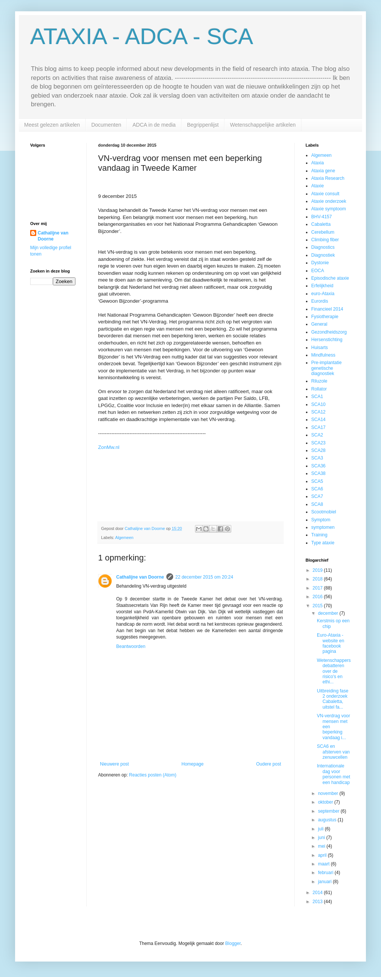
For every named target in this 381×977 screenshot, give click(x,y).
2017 (318, 588)
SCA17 (318, 427)
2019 (318, 570)
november (329, 793)
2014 (318, 892)
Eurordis (319, 301)
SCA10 (318, 404)
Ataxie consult (325, 193)
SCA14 (318, 419)
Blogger (233, 943)
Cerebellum (322, 232)
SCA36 (318, 466)
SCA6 (317, 489)
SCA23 (318, 443)
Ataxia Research (327, 178)
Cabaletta (320, 224)
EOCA (317, 270)
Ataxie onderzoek (328, 201)
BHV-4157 (321, 216)
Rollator (319, 389)
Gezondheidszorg (329, 332)
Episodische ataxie (330, 278)
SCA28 (318, 450)
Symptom (320, 519)
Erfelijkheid (322, 285)
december (329, 613)
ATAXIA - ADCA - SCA (141, 36)
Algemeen (124, 537)
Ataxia (317, 162)
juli (321, 829)
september (329, 811)
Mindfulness (323, 355)
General (319, 324)
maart (324, 864)
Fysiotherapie (324, 316)
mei (322, 846)
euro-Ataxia (322, 293)
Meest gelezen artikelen (52, 125)
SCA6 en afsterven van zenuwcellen (333, 752)
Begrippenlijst (203, 125)
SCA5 (317, 481)
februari (326, 872)
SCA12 (318, 412)
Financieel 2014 (327, 309)
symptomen (323, 527)
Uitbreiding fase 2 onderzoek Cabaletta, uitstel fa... (332, 699)
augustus (328, 819)
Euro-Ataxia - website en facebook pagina (330, 643)
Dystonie (320, 262)
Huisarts (319, 347)
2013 (318, 901)
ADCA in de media (153, 125)
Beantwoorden (130, 646)
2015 (318, 605)
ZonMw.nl (108, 447)
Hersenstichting (327, 339)
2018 (318, 579)
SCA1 (317, 396)
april (323, 855)
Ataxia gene (323, 170)
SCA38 (318, 473)
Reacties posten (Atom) (152, 775)
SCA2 (317, 435)
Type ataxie (322, 542)
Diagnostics (323, 247)
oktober (326, 802)
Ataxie (317, 185)
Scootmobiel (323, 512)
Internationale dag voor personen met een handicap (333, 774)
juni (322, 837)
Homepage (192, 764)
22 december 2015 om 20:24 (204, 577)
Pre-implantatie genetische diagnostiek (326, 368)
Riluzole (319, 381)
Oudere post (268, 764)
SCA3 (317, 458)
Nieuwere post (114, 764)
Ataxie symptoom (328, 208)
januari (325, 881)
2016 (318, 596)
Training (319, 535)
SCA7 (317, 496)
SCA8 (317, 504)
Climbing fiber (325, 239)
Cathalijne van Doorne (140, 577)
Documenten (106, 125)
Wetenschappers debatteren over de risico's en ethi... (334, 671)
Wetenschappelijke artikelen (263, 125)
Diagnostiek (323, 255)
